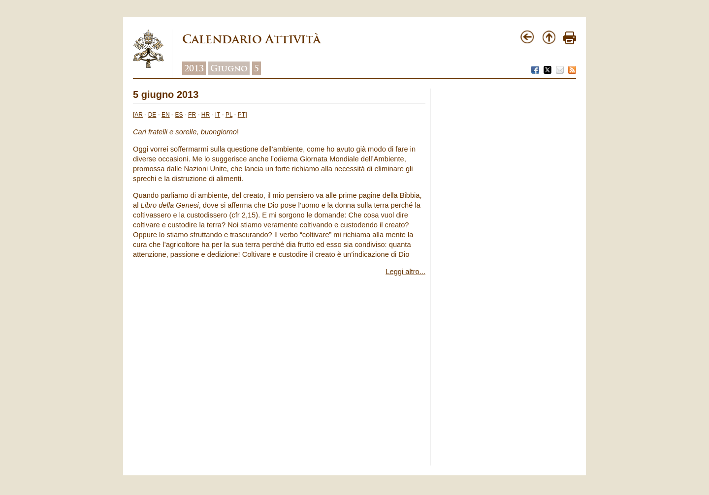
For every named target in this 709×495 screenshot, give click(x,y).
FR (192, 114)
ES (179, 114)
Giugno (229, 68)
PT (241, 114)
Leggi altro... (405, 272)
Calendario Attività (251, 39)
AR (138, 114)
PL (229, 114)
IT (217, 114)
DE (152, 114)
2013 (194, 68)
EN (165, 114)
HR (205, 114)
